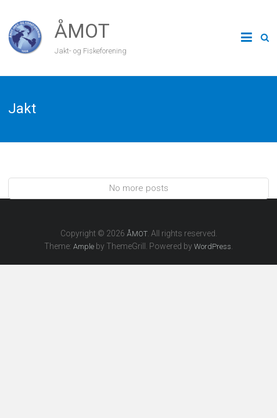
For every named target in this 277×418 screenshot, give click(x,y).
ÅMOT (82, 30)
